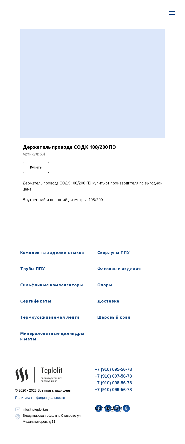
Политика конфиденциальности (40, 398)
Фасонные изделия (119, 268)
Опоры (104, 284)
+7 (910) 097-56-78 (113, 376)
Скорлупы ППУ (113, 252)
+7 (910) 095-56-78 (113, 369)
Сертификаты (35, 301)
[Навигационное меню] (172, 13)
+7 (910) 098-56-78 (113, 383)
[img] (126, 408)
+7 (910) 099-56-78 (113, 389)
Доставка (108, 301)
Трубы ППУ (32, 268)
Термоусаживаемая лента (50, 317)
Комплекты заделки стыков (52, 252)
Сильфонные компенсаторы (51, 284)
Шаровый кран (113, 317)
